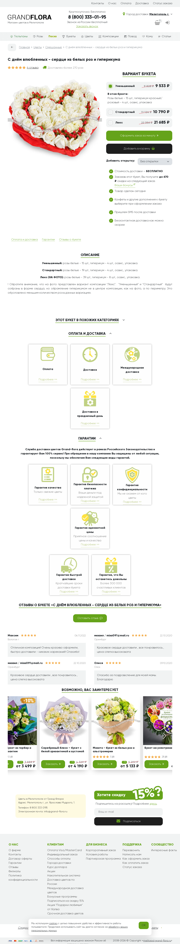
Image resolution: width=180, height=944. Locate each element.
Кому (147, 36)
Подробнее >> (48, 379)
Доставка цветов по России (61, 882)
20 (10, 757)
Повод (130, 36)
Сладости (24, 928)
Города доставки (59, 863)
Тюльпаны (19, 36)
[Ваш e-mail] (128, 812)
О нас (112, 3)
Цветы (87, 36)
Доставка (142, 3)
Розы (38, 36)
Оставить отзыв (90, 618)
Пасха (53, 36)
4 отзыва (32, 67)
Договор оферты (20, 858)
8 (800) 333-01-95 (87, 17)
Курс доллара (57, 867)
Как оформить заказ (136, 858)
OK (144, 925)
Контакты (97, 3)
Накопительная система (63, 875)
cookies (53, 923)
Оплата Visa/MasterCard (64, 850)
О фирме (15, 850)
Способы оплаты (58, 858)
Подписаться (128, 821)
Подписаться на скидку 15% (65, 901)
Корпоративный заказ (101, 850)
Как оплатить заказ (135, 863)
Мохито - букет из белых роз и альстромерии (113, 750)
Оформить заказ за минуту (139, 135)
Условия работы (97, 854)
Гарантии (48, 239)
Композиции (109, 36)
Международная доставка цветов (65, 890)
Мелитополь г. (160, 14)
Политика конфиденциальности (23, 877)
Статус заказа (162, 3)
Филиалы (15, 871)
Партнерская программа (103, 858)
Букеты (69, 36)
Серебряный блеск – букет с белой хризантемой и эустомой (62, 750)
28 (164, 757)
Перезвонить (131, 850)
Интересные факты (164, 850)
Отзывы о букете (70, 239)
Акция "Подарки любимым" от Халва (65, 907)
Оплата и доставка (24, 239)
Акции (51, 871)
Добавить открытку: (120, 160)
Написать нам (132, 854)
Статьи (164, 36)
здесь (153, 803)
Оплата (126, 3)
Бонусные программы (62, 896)
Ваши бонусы (125, 185)
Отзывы (13, 867)
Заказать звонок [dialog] (87, 26)
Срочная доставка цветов (65, 913)
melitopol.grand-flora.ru (157, 940)
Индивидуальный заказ (62, 854)
